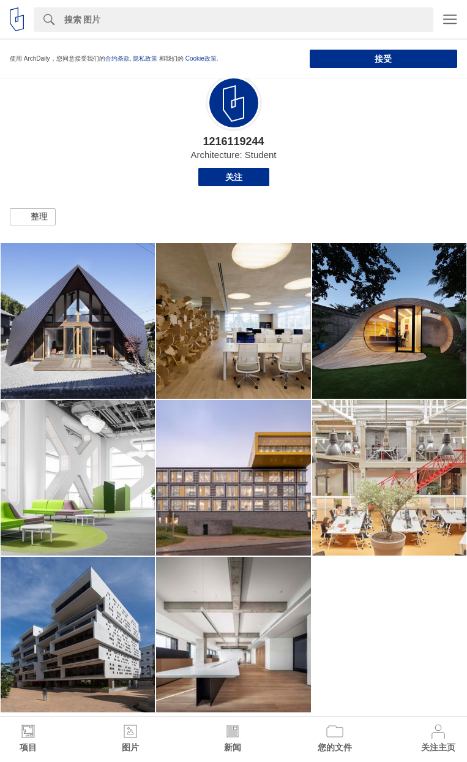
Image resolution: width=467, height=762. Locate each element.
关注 (233, 177)
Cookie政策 (201, 58)
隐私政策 (145, 58)
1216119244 (233, 141)
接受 (383, 59)
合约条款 (117, 58)
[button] (33, 216)
